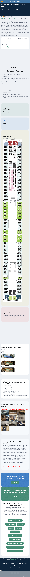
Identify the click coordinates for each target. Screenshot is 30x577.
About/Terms (6, 563)
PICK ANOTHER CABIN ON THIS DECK (12, 303)
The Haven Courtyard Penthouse (15, 543)
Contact (13, 563)
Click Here (15, 482)
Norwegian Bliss (12, 18)
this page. (17, 516)
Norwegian (6, 18)
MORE (3, 13)
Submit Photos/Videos (22, 563)
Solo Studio (11, 520)
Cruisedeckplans (14, 1)
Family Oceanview (11, 524)
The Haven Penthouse (15, 539)
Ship (3, 9)
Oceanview (20, 524)
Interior (19, 520)
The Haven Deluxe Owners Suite (15, 550)
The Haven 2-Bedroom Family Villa (15, 547)
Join (15, 565)
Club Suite (18, 528)
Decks (9, 9)
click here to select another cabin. (14, 454)
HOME (2, 18)
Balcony (18, 18)
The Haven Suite (15, 531)
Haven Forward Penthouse (15, 535)
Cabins (17, 9)
